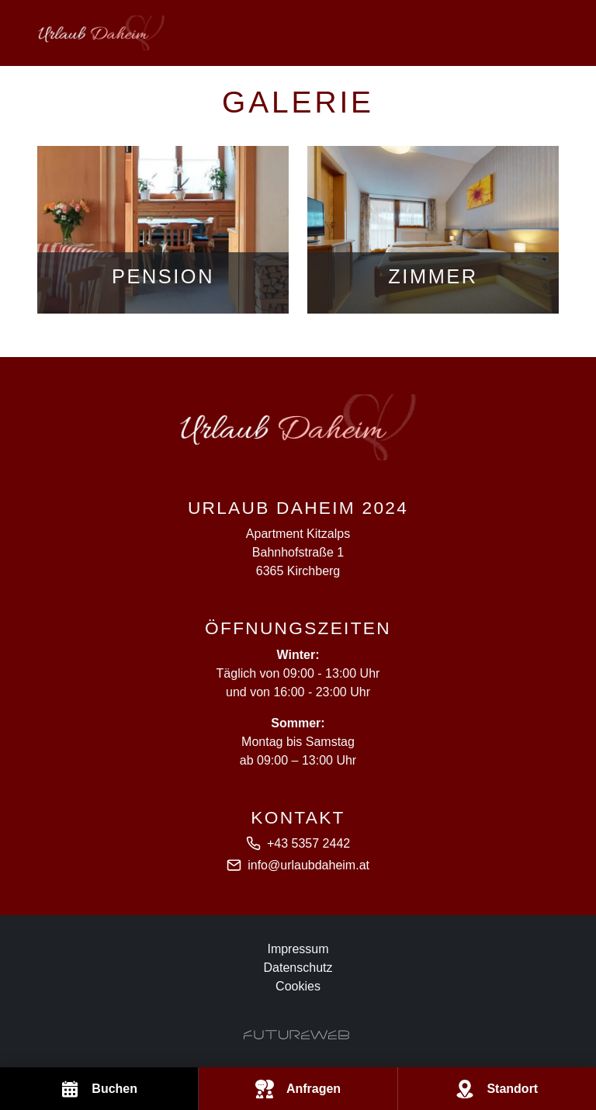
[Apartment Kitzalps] (298, 427)
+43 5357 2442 (308, 843)
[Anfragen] (298, 1088)
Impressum (297, 949)
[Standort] (497, 1088)
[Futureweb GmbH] (296, 1034)
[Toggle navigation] (549, 33)
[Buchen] (99, 1088)
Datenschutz (298, 967)
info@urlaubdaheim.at (308, 865)
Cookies (298, 986)
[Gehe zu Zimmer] (433, 230)
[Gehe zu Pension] (163, 230)
